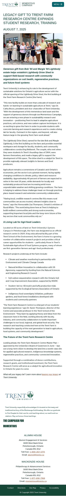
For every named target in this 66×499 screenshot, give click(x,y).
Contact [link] (10, 484)
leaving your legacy (51, 370)
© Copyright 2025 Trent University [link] (33, 488)
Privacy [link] (42, 484)
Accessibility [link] (54, 484)
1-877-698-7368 (37, 474)
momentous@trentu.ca (36, 477)
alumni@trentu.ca (36, 450)
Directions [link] (21, 484)
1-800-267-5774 (37, 448)
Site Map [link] (32, 484)
